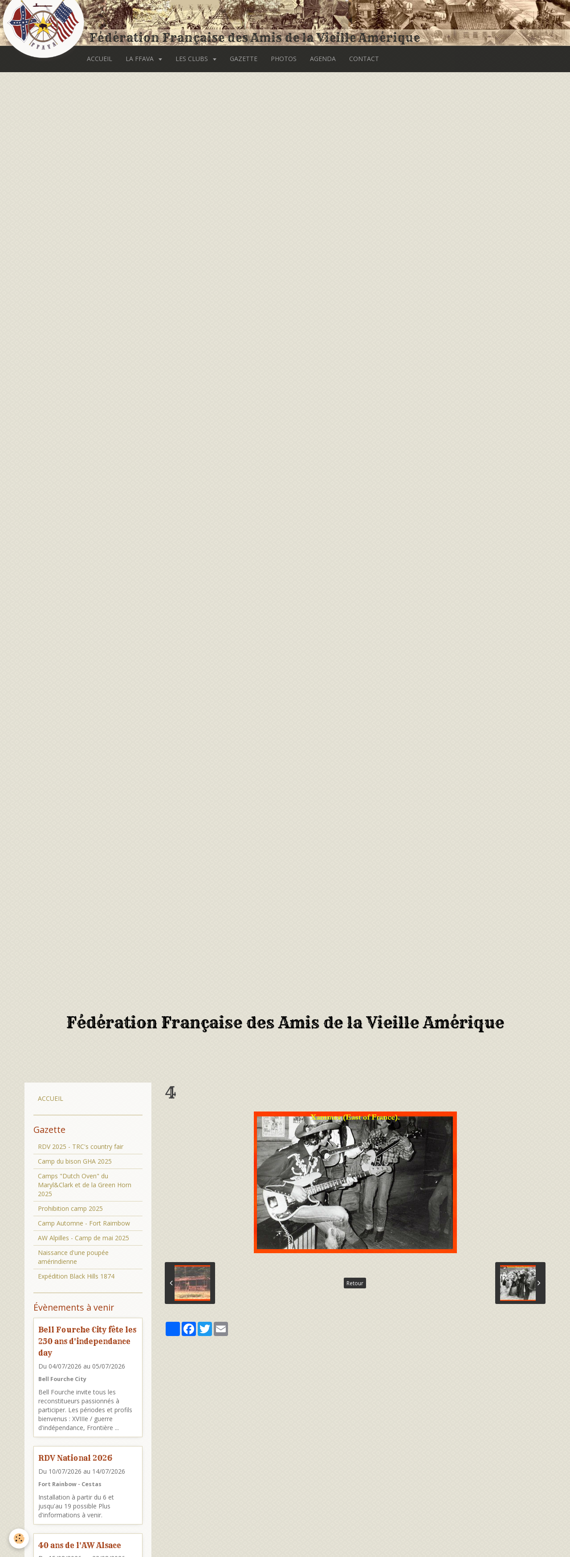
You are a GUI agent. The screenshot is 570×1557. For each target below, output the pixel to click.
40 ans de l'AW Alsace (79, 1544)
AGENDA (323, 58)
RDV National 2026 (75, 1458)
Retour (354, 1283)
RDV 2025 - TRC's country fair (80, 1146)
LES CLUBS (192, 58)
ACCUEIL (99, 58)
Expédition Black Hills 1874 (76, 1276)
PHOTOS (284, 58)
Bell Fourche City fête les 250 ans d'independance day (87, 1341)
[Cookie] (19, 1538)
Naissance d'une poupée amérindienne (73, 1257)
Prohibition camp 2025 (70, 1208)
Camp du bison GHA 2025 (75, 1161)
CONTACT (364, 58)
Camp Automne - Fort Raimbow (84, 1223)
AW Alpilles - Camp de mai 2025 (83, 1238)
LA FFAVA (140, 58)
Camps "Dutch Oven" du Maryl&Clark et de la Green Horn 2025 (84, 1185)
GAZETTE (243, 58)
